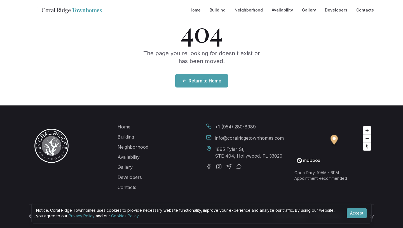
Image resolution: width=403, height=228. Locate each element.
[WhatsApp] (239, 166)
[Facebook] (209, 166)
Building (218, 10)
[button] (334, 140)
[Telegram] (229, 166)
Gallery (309, 10)
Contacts (365, 10)
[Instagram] (219, 166)
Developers (336, 10)
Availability (282, 10)
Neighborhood (249, 10)
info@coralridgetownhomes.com (249, 138)
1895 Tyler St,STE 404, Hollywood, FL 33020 (248, 152)
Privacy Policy (82, 215)
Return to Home (201, 81)
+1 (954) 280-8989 (235, 127)
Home (195, 10)
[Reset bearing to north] (367, 146)
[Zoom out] (367, 138)
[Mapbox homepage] (308, 160)
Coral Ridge (65, 10)
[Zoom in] (367, 130)
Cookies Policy (125, 215)
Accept (357, 213)
